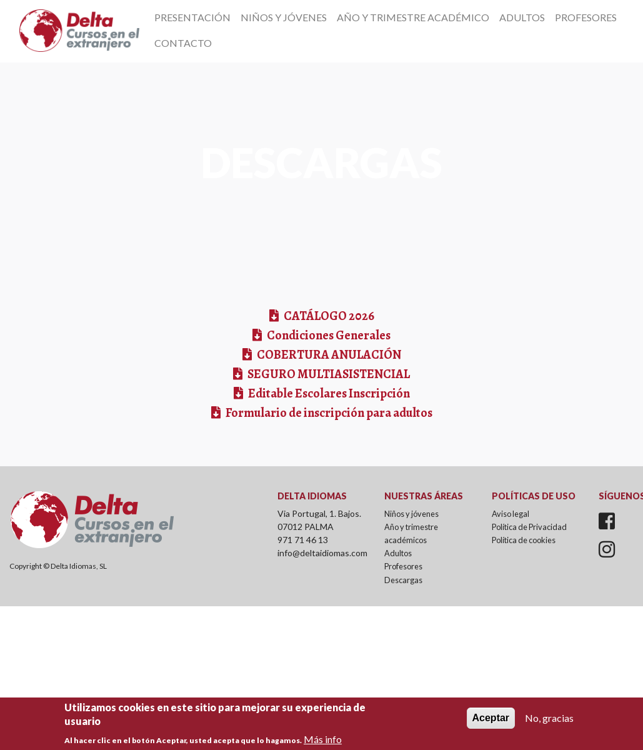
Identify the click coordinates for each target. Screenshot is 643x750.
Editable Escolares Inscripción (328, 393)
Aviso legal (510, 514)
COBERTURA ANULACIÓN (328, 354)
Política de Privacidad (529, 527)
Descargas (403, 580)
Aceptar (491, 723)
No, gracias (549, 723)
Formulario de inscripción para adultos (328, 412)
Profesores (586, 17)
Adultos (522, 17)
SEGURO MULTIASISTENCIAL (328, 374)
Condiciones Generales (328, 335)
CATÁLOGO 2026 (328, 316)
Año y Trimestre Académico (413, 17)
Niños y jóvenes (411, 514)
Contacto (183, 43)
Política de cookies (524, 540)
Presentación (192, 17)
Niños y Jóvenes (284, 17)
